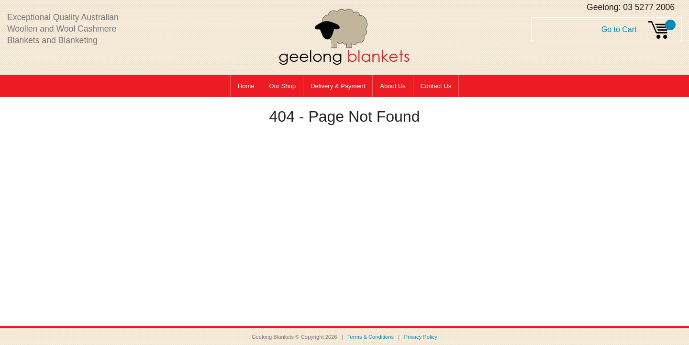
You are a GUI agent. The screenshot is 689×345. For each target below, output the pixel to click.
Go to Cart (619, 29)
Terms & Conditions (372, 337)
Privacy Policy (420, 337)
